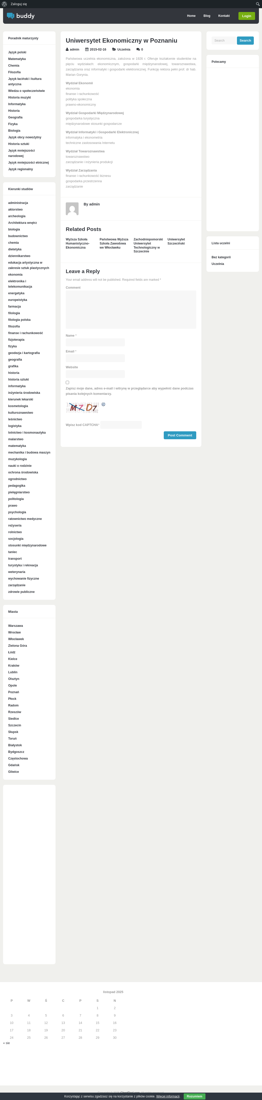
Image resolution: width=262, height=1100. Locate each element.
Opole (12, 685)
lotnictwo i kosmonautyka (27, 432)
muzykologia (17, 459)
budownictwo (18, 236)
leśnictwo (15, 419)
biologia (14, 229)
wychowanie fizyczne (23, 578)
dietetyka (14, 249)
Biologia (14, 130)
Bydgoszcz (16, 752)
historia (13, 373)
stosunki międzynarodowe (27, 545)
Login (246, 16)
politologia (16, 499)
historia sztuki (18, 379)
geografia (15, 359)
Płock (12, 699)
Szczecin (14, 725)
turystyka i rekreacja (23, 565)
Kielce (12, 659)
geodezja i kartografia (24, 353)
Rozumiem (194, 1096)
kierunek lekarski (20, 399)
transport (15, 558)
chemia (13, 243)
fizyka (12, 346)
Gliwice (13, 772)
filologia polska (19, 320)
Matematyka (17, 59)
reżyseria (14, 525)
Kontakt (223, 16)
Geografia (15, 117)
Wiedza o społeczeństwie (26, 91)
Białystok (15, 745)
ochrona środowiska (23, 472)
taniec (12, 552)
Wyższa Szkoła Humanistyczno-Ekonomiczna (78, 243)
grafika (13, 366)
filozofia (14, 326)
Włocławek (16, 639)
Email (70, 351)
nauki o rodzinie (19, 466)
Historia (14, 111)
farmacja (14, 306)
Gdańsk (13, 765)
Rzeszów (14, 712)
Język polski (17, 52)
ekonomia (15, 274)
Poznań (13, 692)
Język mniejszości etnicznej (28, 162)
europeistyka (17, 300)
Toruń (12, 738)
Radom (13, 705)
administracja (18, 203)
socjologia (15, 539)
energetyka (16, 293)
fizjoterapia (16, 339)
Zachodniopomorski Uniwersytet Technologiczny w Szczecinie (148, 245)
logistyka (14, 426)
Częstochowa (18, 758)
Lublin (12, 672)
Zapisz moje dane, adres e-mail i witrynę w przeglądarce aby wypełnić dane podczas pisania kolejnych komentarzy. (129, 391)
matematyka (17, 446)
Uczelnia (123, 49)
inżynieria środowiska (24, 393)
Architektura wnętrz (22, 223)
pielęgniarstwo (19, 492)
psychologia (17, 512)
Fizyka (13, 124)
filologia (14, 313)
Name (70, 335)
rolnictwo (15, 532)
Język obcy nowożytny (24, 137)
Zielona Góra (17, 645)
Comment (73, 287)
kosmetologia (18, 406)
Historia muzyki (19, 97)
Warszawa (15, 626)
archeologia (16, 216)
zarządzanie (16, 585)
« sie (6, 1043)
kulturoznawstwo (20, 412)
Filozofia (14, 72)
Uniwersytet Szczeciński (176, 241)
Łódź (11, 652)
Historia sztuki (18, 144)
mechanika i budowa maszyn (29, 452)
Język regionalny (20, 169)
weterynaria (16, 572)
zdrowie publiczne (21, 592)
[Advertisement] (29, 877)
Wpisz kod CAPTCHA (82, 425)
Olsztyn (13, 679)
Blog (206, 16)
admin (74, 49)
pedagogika (16, 485)
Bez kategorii (221, 257)
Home (190, 16)
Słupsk (13, 732)
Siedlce (13, 718)
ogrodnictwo (17, 479)
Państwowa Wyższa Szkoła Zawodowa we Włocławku (114, 243)
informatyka (17, 386)
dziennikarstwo (19, 256)
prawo (12, 505)
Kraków (13, 665)
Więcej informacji (168, 1096)
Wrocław (14, 632)
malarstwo (15, 439)
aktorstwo (15, 209)
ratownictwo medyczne (25, 519)
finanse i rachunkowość (25, 333)
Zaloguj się (19, 4)
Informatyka (17, 104)
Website (72, 367)
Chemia (13, 65)
